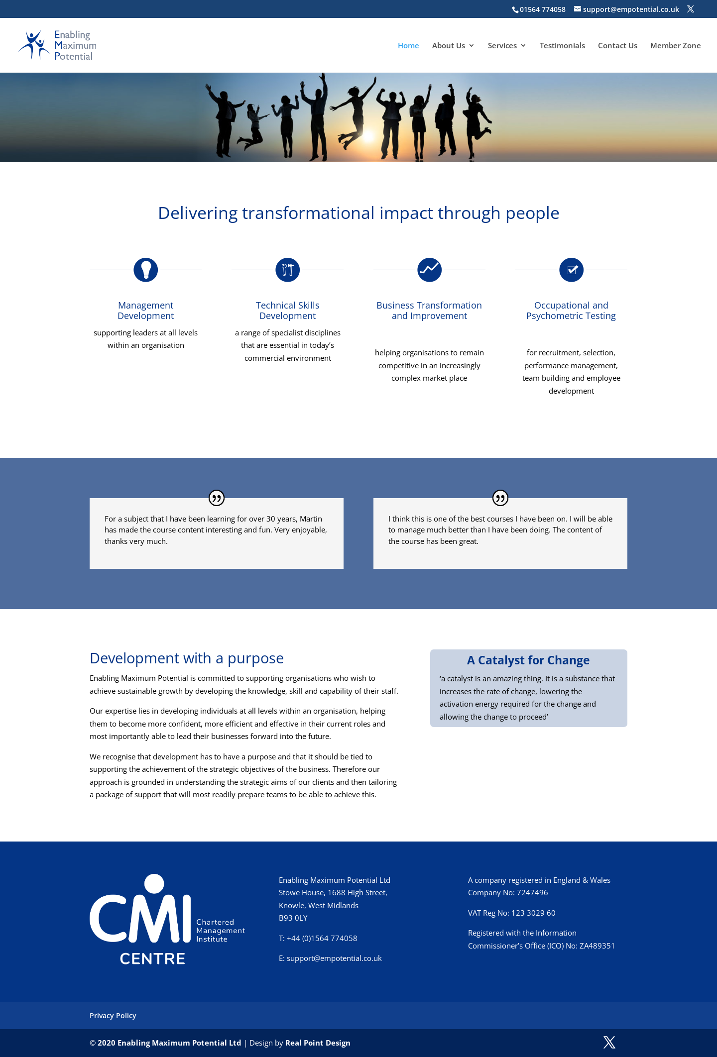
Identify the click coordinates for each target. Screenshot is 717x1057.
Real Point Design (318, 1043)
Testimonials (562, 46)
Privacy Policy (113, 1015)
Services (502, 46)
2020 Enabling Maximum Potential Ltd (169, 1043)
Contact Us (617, 46)
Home (408, 46)
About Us (448, 46)
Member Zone (675, 46)
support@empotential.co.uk (334, 958)
